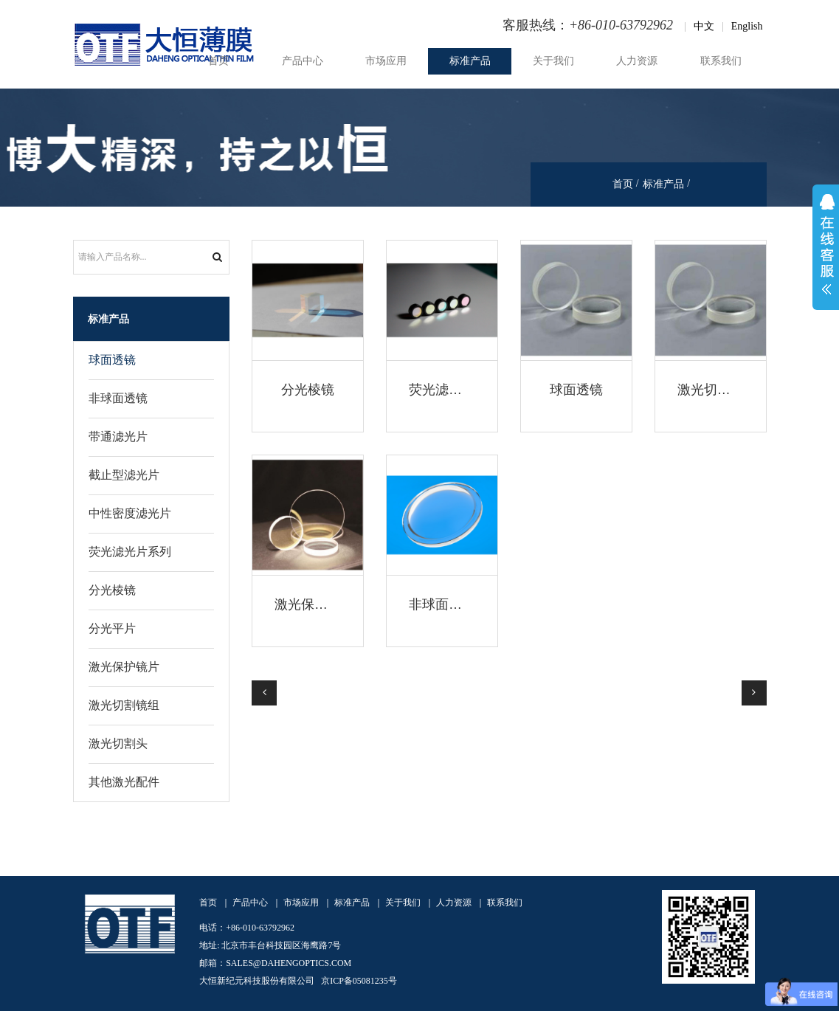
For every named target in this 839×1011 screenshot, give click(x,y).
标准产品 (470, 60)
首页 (218, 60)
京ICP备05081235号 (359, 981)
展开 (825, 247)
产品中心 (302, 60)
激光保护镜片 (314, 604)
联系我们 (721, 60)
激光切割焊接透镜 (730, 389)
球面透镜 (576, 389)
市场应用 (386, 60)
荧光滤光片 (442, 389)
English (747, 26)
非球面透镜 (442, 604)
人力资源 (636, 60)
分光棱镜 (307, 389)
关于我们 (553, 60)
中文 (704, 26)
